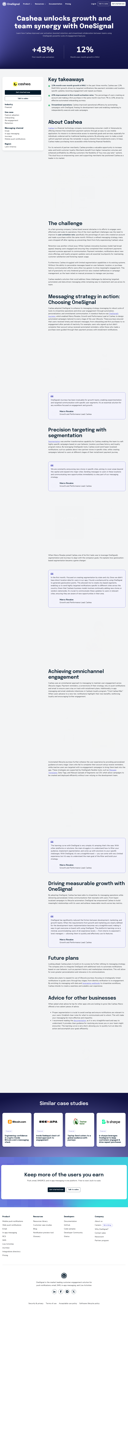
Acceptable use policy (68, 1430)
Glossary (36, 1363)
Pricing (68, 4)
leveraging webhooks (91, 1091)
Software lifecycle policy (89, 1430)
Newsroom (99, 1363)
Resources (40, 4)
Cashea (51, 128)
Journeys (6, 1374)
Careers (98, 1352)
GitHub (67, 1352)
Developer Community (73, 1359)
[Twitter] (73, 1418)
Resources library (40, 1348)
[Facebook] (60, 1418)
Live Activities (8, 1371)
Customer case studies (42, 1352)
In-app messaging (9, 1359)
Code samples (70, 1355)
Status (67, 1363)
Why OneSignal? (101, 1356)
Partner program (102, 1367)
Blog (35, 1355)
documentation (80, 1128)
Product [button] (27, 4)
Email (4, 1355)
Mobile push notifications (12, 1348)
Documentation (55, 4)
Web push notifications (11, 1352)
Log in (93, 4)
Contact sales (100, 1360)
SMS (4, 1367)
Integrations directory (11, 1378)
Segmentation (54, 478)
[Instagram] (67, 1418)
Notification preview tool (43, 1359)
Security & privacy (35, 1430)
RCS (4, 1363)
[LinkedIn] (54, 1418)
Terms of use (51, 1430)
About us (98, 1348)
